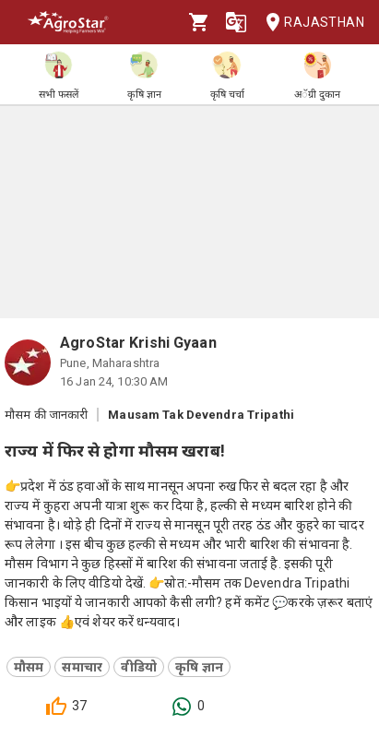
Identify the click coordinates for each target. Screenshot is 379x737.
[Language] (236, 22)
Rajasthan (309, 23)
